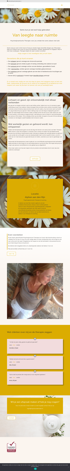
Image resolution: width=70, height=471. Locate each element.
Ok (35, 468)
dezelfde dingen (38, 75)
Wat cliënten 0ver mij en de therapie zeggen (29, 332)
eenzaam (13, 64)
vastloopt (20, 75)
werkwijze (35, 159)
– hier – (14, 345)
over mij (11, 254)
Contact (11, 418)
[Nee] (68, 467)
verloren (13, 66)
